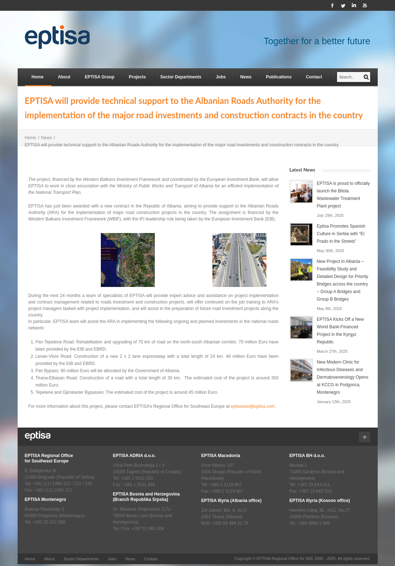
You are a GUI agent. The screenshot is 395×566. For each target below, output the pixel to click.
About (64, 76)
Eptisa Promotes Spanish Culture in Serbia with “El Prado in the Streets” (341, 234)
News (245, 76)
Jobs (221, 76)
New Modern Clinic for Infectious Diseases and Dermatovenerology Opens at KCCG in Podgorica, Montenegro (342, 377)
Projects (137, 76)
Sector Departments (180, 76)
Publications (279, 76)
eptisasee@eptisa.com (253, 406)
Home (38, 76)
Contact (314, 76)
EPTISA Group (100, 76)
